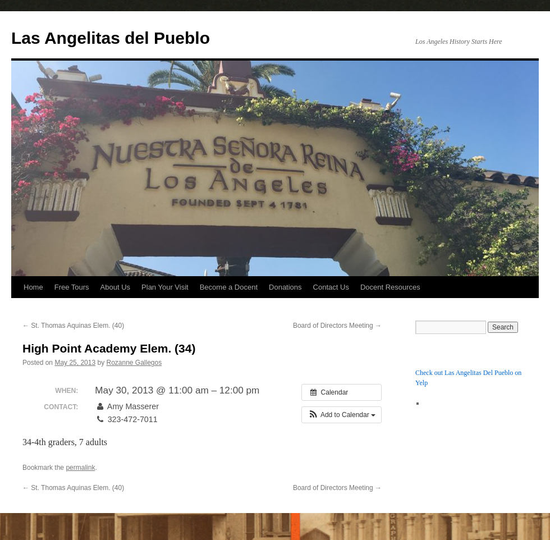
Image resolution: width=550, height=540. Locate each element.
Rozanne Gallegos (134, 363)
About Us (115, 287)
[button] (341, 415)
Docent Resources (390, 287)
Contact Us (331, 287)
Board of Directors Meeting (337, 326)
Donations (285, 287)
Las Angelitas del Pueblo (110, 38)
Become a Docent (229, 287)
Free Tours (71, 287)
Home (33, 287)
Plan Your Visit (165, 287)
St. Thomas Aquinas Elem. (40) (73, 326)
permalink (80, 468)
